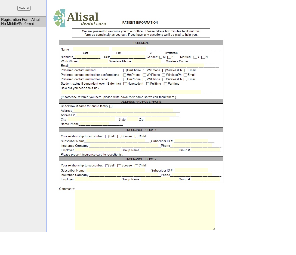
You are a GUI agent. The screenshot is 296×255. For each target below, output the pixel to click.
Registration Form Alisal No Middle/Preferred (20, 22)
